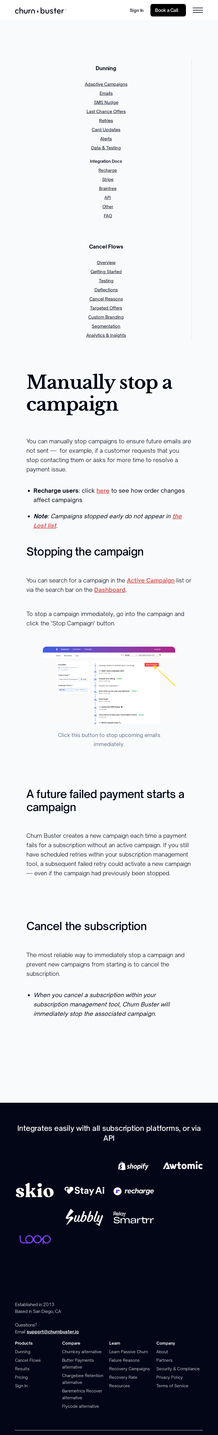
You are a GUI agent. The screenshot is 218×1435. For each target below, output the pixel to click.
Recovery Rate (123, 1377)
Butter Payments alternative (78, 1363)
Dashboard (109, 589)
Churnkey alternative (82, 1351)
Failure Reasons (124, 1360)
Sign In (137, 10)
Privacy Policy (169, 1377)
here (103, 490)
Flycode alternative (80, 1406)
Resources (119, 1385)
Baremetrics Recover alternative (82, 1394)
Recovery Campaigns (129, 1368)
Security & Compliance (178, 1368)
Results (22, 1368)
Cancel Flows (28, 1360)
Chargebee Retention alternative (82, 1379)
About (162, 1351)
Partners (164, 1360)
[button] (198, 10)
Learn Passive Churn (128, 1351)
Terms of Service (172, 1385)
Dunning (22, 1351)
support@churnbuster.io (53, 1331)
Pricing (21, 1377)
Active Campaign (151, 580)
